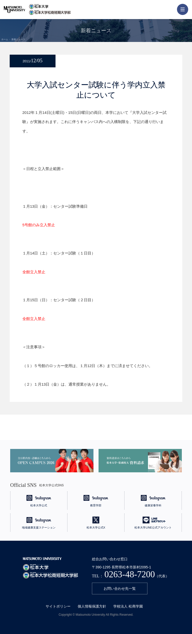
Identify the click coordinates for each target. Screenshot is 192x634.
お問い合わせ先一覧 (120, 588)
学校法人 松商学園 (128, 606)
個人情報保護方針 (92, 606)
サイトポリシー (58, 606)
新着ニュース (18, 39)
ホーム (4, 39)
